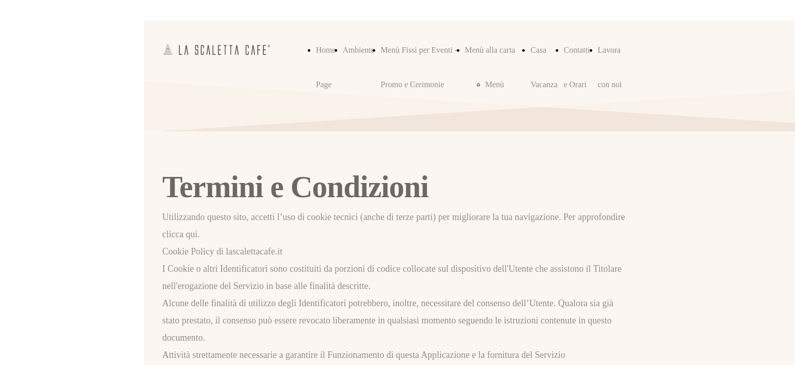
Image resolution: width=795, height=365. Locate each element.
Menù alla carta (490, 50)
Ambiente (359, 50)
